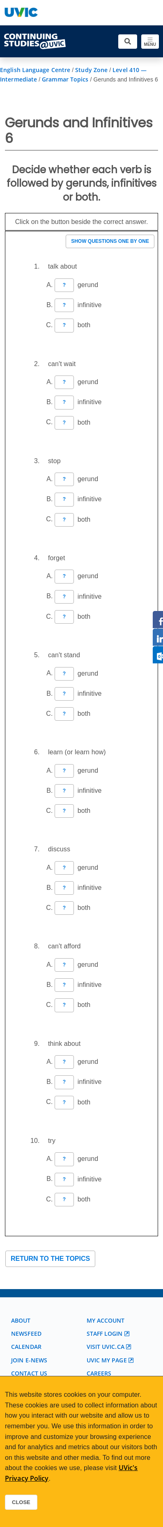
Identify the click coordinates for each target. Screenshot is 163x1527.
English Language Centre (35, 70)
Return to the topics (50, 1258)
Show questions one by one (110, 241)
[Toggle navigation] (150, 41)
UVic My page (107, 1360)
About (21, 1320)
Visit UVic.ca (105, 1347)
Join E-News (29, 1360)
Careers (99, 1373)
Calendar (26, 1347)
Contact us (29, 1373)
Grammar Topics (65, 79)
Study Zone (91, 70)
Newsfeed (26, 1333)
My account (106, 1320)
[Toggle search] (127, 41)
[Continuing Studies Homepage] (35, 41)
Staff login (105, 1333)
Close (21, 1502)
